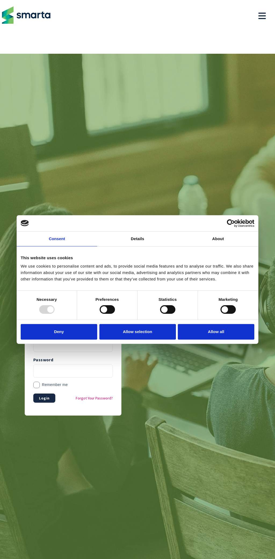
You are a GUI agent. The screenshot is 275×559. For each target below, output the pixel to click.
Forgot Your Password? (94, 398)
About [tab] (218, 238)
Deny (59, 331)
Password (43, 359)
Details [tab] (137, 238)
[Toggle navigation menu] (262, 16)
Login (44, 398)
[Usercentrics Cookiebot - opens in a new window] (230, 223)
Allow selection (137, 331)
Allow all (216, 331)
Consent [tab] (57, 238)
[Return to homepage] (25, 15)
